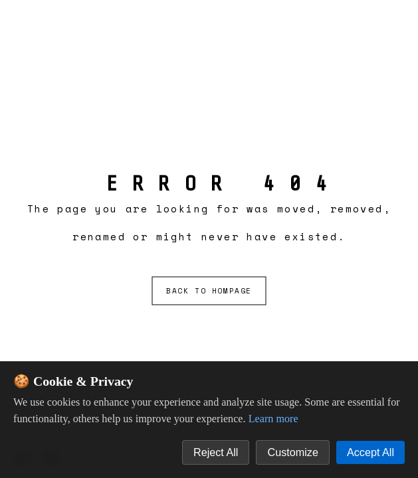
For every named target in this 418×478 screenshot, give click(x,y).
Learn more (273, 419)
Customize (292, 452)
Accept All (370, 452)
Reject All (215, 452)
